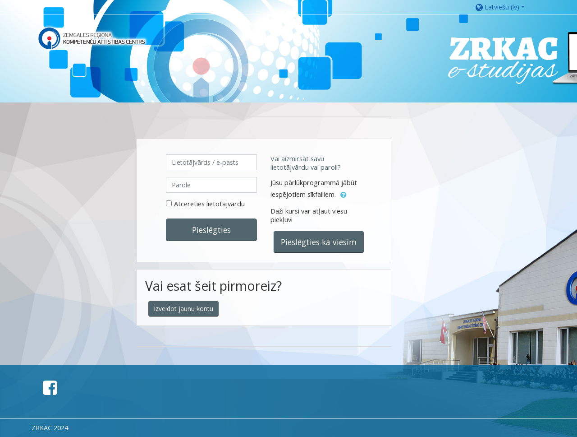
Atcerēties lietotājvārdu (209, 204)
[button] (504, 7)
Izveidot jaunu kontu (183, 308)
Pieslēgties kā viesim (319, 242)
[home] (91, 38)
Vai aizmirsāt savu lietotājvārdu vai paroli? (305, 163)
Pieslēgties (211, 229)
